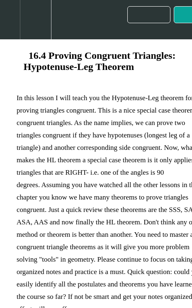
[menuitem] (35, 19)
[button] (10, 19)
